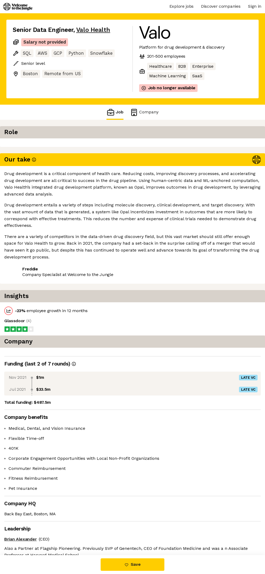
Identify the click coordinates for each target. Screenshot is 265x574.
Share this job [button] (27, 160)
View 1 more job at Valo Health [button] (81, 160)
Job (114, 112)
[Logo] (17, 6)
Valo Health (93, 29)
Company (144, 112)
